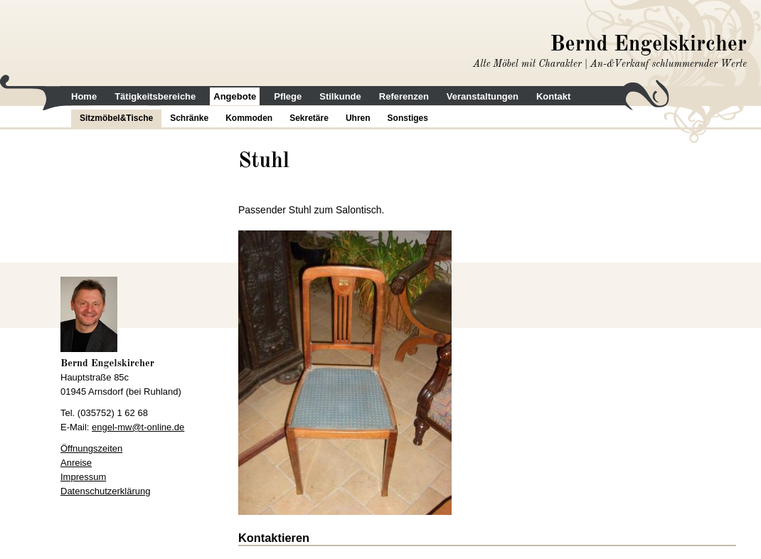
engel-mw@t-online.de (138, 427)
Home (84, 96)
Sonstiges (408, 118)
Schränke (189, 118)
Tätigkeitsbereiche (155, 96)
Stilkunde (340, 96)
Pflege (288, 96)
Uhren (358, 118)
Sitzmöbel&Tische (116, 118)
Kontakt (553, 96)
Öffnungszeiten (91, 448)
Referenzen (404, 96)
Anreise (76, 462)
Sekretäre (309, 118)
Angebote (234, 96)
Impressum (83, 477)
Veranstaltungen (482, 96)
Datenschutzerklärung (105, 491)
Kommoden (248, 118)
